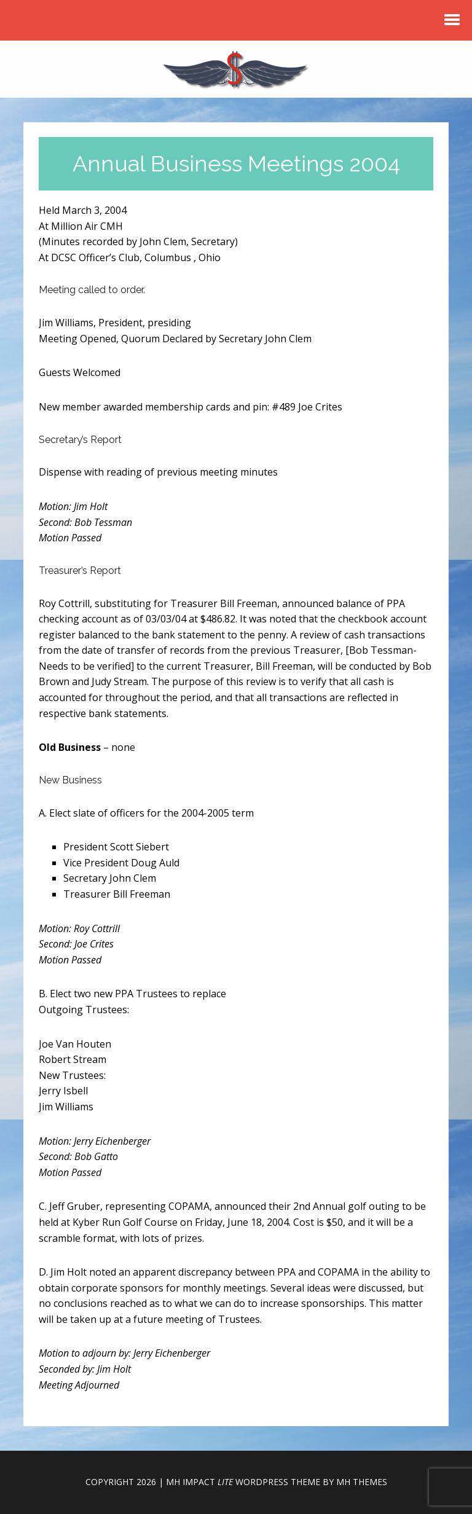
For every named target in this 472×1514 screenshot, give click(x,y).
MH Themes (361, 1482)
